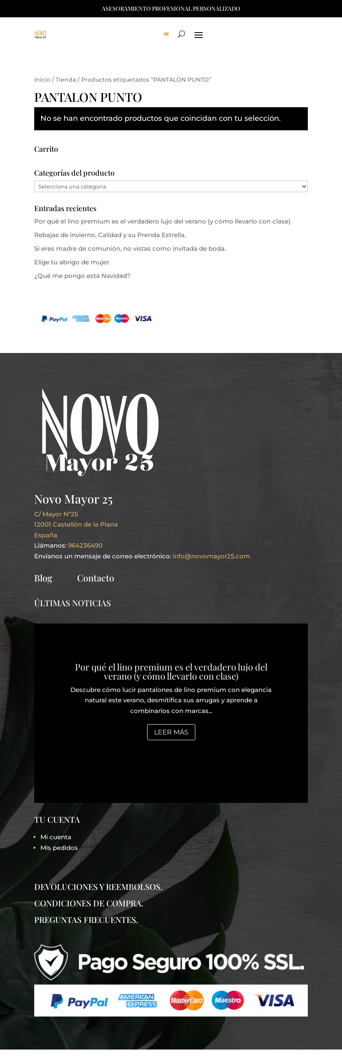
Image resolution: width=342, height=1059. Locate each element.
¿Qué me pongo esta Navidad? (82, 276)
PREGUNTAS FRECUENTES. (86, 919)
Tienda (66, 79)
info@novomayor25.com (211, 556)
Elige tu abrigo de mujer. (72, 262)
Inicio (42, 79)
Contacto (95, 578)
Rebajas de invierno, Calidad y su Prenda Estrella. (110, 235)
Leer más (171, 732)
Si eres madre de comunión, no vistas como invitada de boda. (130, 248)
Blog (43, 578)
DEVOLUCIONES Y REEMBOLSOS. (98, 886)
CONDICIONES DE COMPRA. (88, 902)
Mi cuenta (55, 837)
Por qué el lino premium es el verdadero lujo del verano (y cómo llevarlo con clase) (162, 221)
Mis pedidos (59, 848)
